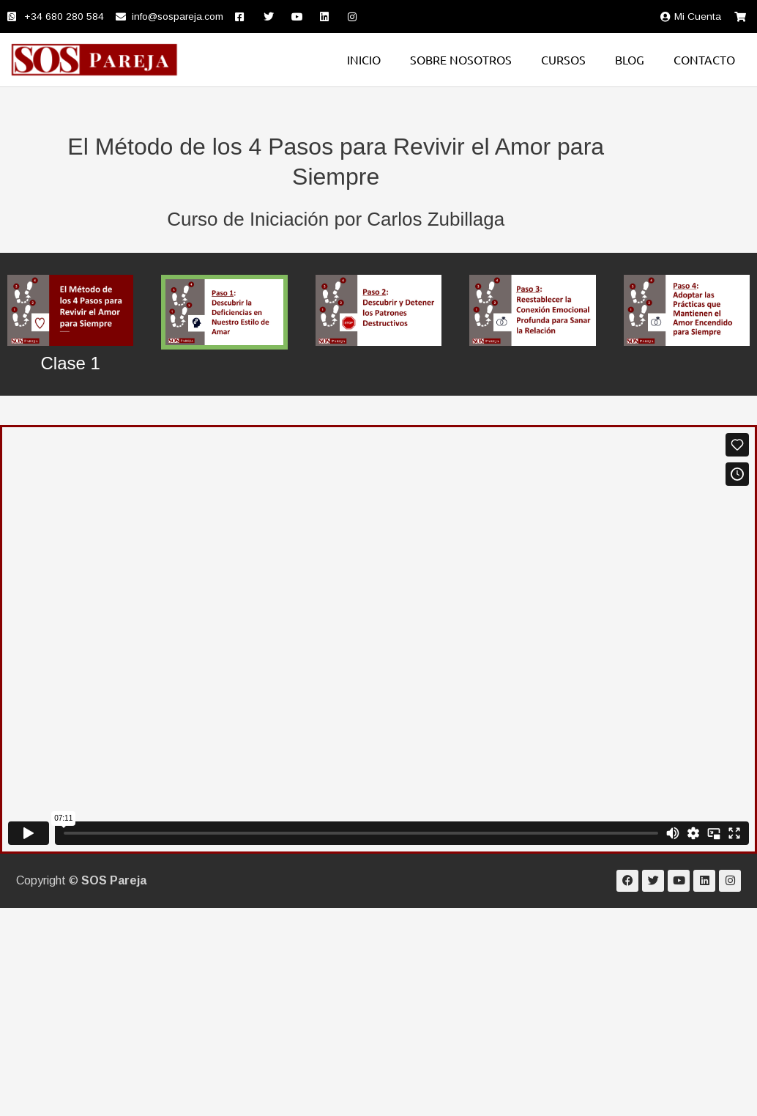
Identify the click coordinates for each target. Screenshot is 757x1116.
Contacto (704, 59)
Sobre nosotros (461, 59)
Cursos (563, 59)
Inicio (364, 59)
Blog (629, 59)
